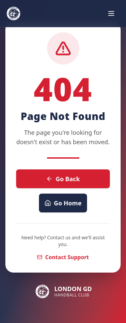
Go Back (63, 179)
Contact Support (63, 257)
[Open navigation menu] (111, 13)
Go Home (62, 203)
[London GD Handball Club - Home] (13, 13)
